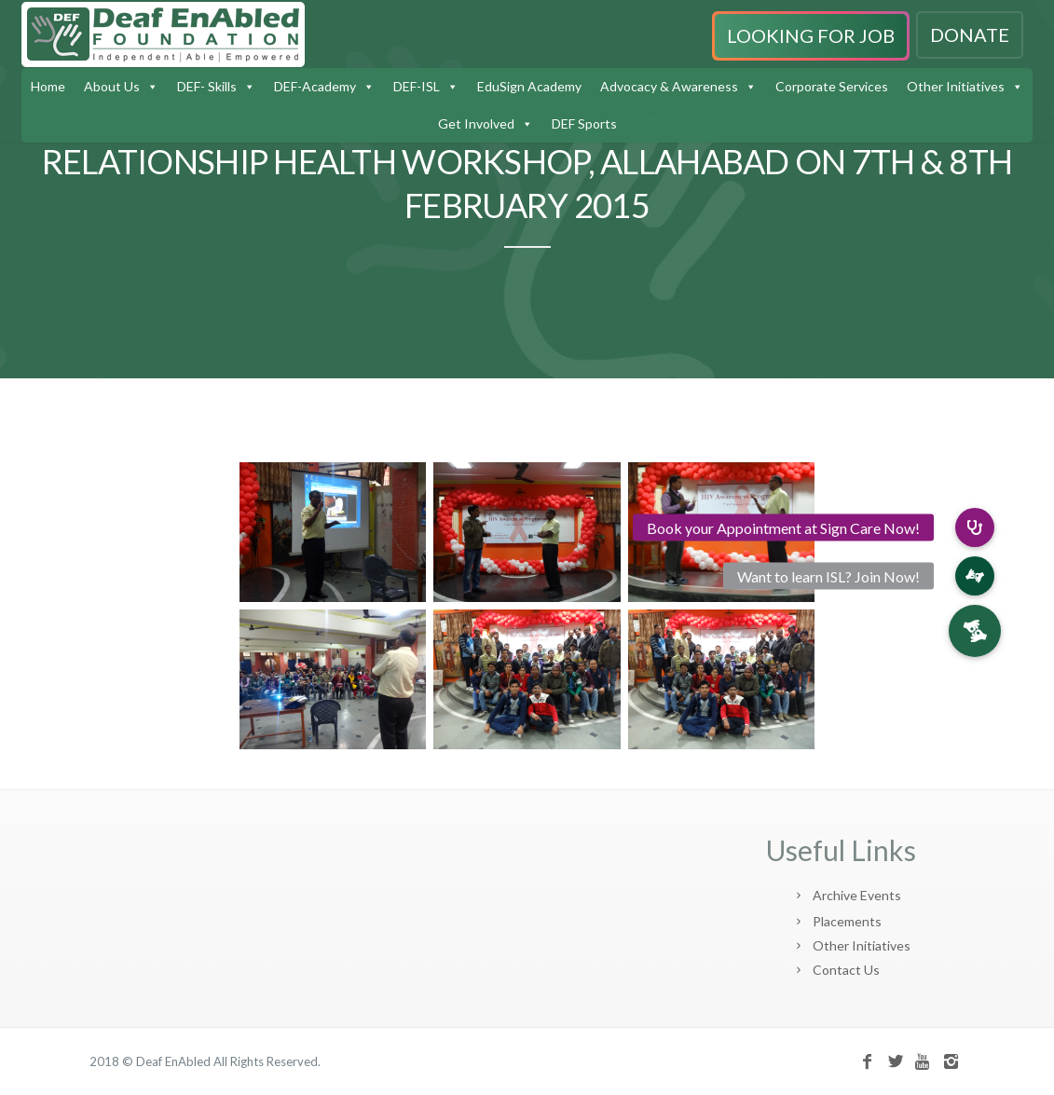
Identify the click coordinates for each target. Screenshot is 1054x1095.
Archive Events (857, 895)
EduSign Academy (529, 86)
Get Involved (476, 123)
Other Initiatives (956, 86)
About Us (112, 86)
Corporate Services (831, 86)
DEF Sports (584, 123)
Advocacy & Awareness (669, 86)
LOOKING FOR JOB (811, 35)
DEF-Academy (315, 86)
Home (48, 86)
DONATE (969, 34)
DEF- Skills (207, 86)
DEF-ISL (416, 86)
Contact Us (846, 970)
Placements (847, 921)
